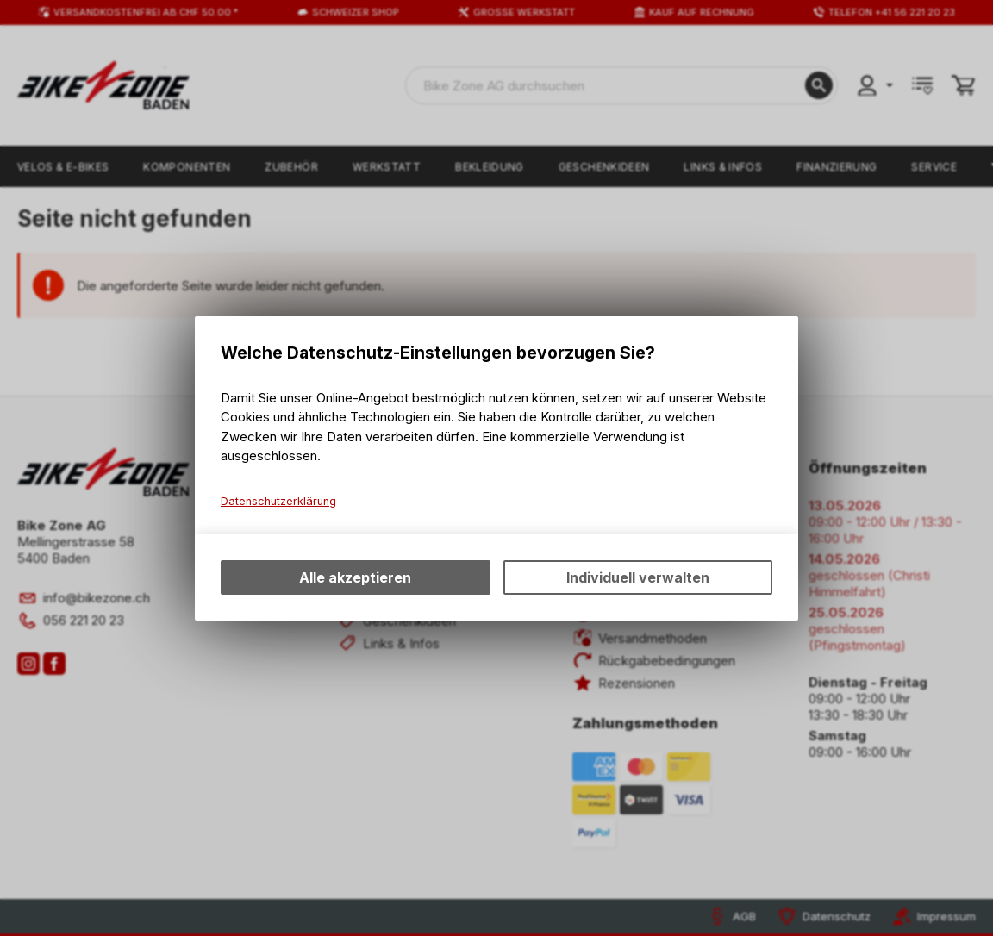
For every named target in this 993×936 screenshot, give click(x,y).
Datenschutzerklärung (278, 501)
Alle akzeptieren (355, 577)
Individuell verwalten (637, 577)
